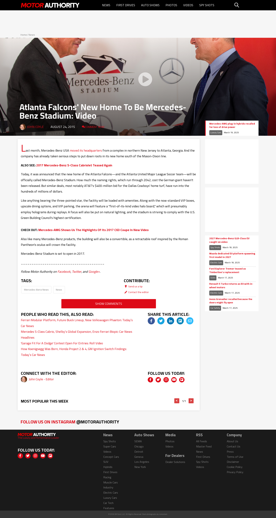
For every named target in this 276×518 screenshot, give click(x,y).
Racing (107, 477)
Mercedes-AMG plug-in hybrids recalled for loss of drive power (232, 125)
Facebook (63, 271)
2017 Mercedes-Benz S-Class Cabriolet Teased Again (74, 165)
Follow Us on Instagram (70, 422)
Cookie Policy (234, 467)
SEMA (138, 441)
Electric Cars (216, 262)
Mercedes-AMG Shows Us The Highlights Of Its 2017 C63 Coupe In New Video (93, 230)
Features (108, 508)
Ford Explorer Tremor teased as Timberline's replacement (227, 270)
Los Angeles (141, 461)
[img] (151, 320)
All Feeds (201, 441)
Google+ (94, 271)
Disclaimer (233, 461)
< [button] (177, 400)
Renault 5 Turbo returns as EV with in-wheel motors (231, 285)
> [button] (191, 400)
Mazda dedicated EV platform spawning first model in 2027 (232, 255)
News (106, 5)
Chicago (139, 446)
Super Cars (109, 446)
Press (230, 451)
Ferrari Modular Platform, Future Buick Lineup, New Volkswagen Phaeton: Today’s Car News (77, 323)
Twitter (76, 271)
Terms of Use (235, 456)
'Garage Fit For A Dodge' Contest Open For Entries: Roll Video (62, 343)
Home (24, 34)
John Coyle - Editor (41, 379)
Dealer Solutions (175, 462)
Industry (108, 487)
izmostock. (163, 514)
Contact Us (233, 446)
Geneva (138, 456)
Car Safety (215, 308)
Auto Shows (150, 5)
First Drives (125, 5)
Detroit (138, 451)
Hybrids (107, 467)
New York (140, 467)
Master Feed (204, 446)
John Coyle (35, 127)
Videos (188, 5)
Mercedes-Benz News (36, 289)
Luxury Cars (215, 132)
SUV (105, 461)
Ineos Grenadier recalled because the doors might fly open (230, 300)
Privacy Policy (235, 472)
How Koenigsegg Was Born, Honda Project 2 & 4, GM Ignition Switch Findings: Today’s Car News (74, 352)
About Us (232, 441)
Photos (171, 5)
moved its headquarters (86, 150)
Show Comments (108, 304)
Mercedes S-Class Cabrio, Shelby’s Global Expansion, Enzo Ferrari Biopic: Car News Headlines (76, 334)
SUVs (212, 278)
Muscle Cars (110, 482)
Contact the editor (136, 292)
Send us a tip (133, 286)
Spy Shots (206, 5)
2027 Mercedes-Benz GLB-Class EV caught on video (229, 240)
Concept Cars (111, 456)
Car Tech (108, 503)
